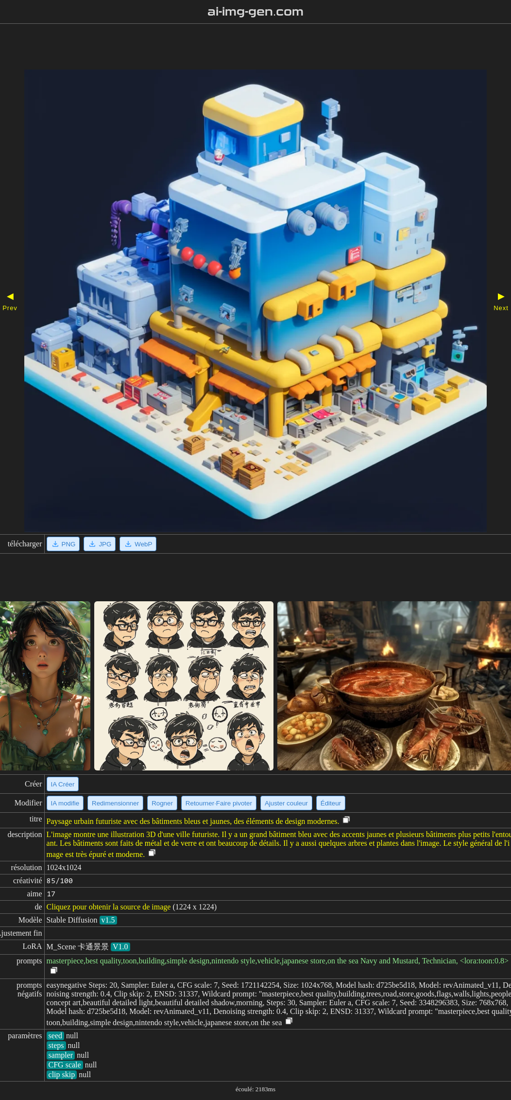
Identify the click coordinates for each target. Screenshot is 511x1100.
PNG (63, 544)
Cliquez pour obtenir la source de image (109, 907)
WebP (138, 544)
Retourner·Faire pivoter (219, 803)
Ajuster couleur (286, 803)
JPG (99, 544)
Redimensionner (115, 803)
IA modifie (65, 803)
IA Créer (63, 784)
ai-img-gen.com (255, 11)
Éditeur (331, 803)
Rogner (162, 803)
